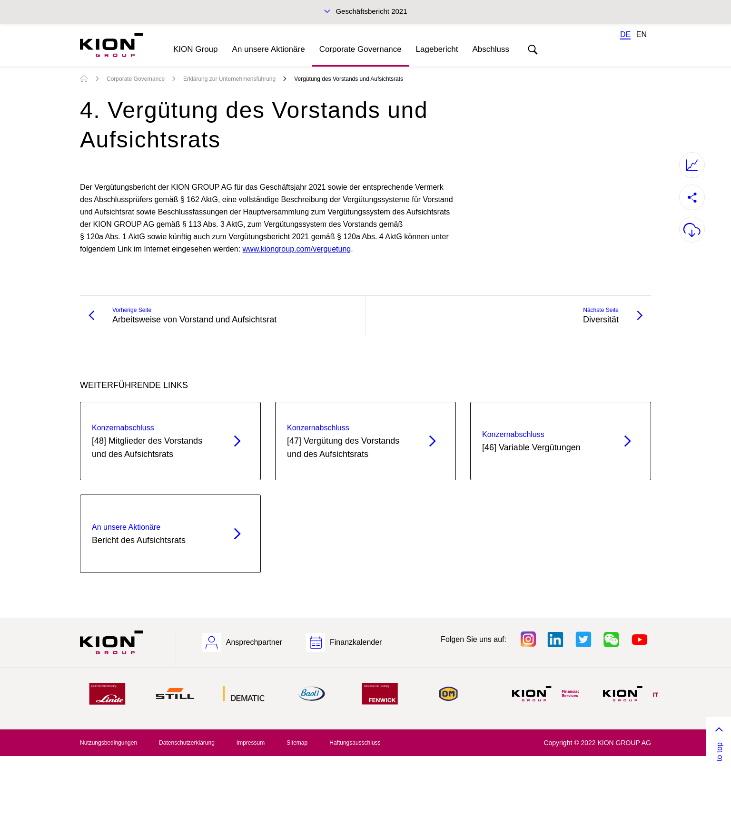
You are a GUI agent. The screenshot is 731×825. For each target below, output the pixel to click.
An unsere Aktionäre (268, 49)
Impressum (251, 742)
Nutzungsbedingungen (108, 742)
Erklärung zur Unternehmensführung (229, 79)
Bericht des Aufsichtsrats (153, 533)
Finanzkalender (356, 642)
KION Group (195, 49)
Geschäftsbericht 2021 (371, 11)
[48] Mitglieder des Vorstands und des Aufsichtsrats (153, 440)
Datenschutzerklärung (187, 742)
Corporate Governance (360, 49)
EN (641, 34)
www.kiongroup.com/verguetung (297, 249)
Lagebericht (437, 49)
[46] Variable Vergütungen (543, 440)
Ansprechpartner (254, 642)
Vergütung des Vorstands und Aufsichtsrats (348, 79)
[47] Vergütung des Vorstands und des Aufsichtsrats (348, 440)
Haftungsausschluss (354, 742)
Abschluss (490, 49)
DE (625, 34)
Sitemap (296, 742)
